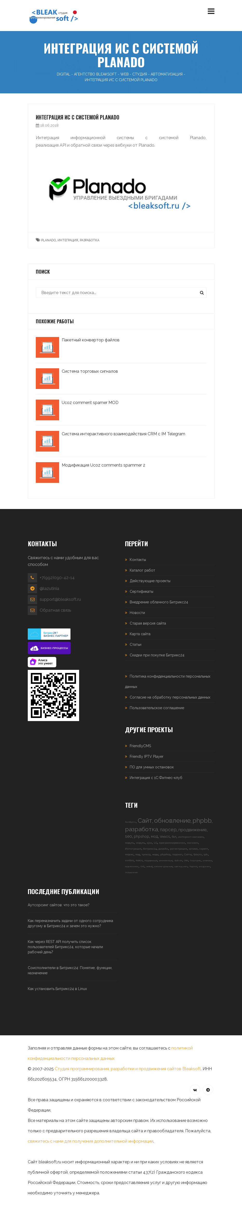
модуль (129, 842)
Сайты (188, 854)
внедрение (204, 866)
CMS (142, 866)
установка (207, 860)
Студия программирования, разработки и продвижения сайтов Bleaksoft (128, 1068)
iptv (206, 854)
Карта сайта (140, 634)
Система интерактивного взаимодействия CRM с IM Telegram (123, 433)
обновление (172, 820)
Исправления (131, 872)
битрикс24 (150, 848)
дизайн (163, 848)
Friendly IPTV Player (146, 756)
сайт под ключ (181, 866)
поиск (139, 860)
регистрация (178, 848)
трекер (146, 854)
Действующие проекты (150, 581)
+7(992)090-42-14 (57, 577)
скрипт (203, 849)
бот (174, 836)
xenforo (129, 860)
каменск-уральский (163, 866)
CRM (186, 860)
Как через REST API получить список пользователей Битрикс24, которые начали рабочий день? (65, 947)
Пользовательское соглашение (157, 708)
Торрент (193, 866)
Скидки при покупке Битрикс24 (157, 655)
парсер (168, 829)
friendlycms (130, 822)
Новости (137, 613)
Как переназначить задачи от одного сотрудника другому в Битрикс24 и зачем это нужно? (70, 923)
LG (155, 842)
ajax (149, 842)
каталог (193, 849)
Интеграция (133, 848)
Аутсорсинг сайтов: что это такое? (58, 905)
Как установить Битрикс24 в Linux (57, 989)
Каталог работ (142, 570)
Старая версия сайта (148, 623)
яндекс (129, 854)
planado (48, 240)
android (149, 866)
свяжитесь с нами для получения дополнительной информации (90, 1141)
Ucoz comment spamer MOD (90, 402)
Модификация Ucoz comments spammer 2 (103, 465)
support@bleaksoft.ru (60, 599)
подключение (132, 866)
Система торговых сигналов (90, 371)
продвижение (192, 829)
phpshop (141, 836)
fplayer (197, 854)
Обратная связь (55, 610)
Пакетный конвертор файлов (91, 340)
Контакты (138, 560)
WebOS (165, 836)
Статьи (135, 644)
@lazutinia (49, 588)
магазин (192, 842)
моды (155, 854)
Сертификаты (141, 591)
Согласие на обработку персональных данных (170, 697)
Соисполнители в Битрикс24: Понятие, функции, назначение (70, 970)
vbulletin (178, 860)
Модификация (150, 860)
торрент (177, 854)
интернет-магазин (191, 836)
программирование (172, 842)
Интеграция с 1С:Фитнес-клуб (156, 778)
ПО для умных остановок (152, 767)
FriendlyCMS (140, 746)
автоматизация (165, 860)
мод (154, 836)
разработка (89, 240)
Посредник (195, 860)
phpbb (202, 820)
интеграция (68, 240)
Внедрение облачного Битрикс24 (159, 602)
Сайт (145, 820)
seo (128, 836)
